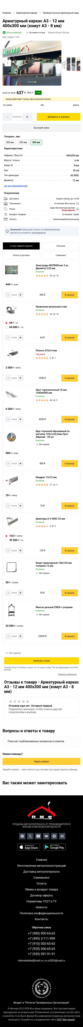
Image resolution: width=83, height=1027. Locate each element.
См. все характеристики (16, 186)
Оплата (41, 883)
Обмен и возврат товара (41, 889)
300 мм (36, 142)
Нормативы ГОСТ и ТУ (41, 901)
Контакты (41, 919)
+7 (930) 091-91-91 (41, 954)
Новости (41, 907)
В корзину (69, 295)
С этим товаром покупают (21, 246)
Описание (60, 246)
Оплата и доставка (21, 255)
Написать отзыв (41, 660)
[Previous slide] (8, 63)
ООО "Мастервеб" (66, 1019)
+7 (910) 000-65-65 (41, 944)
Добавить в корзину (59, 116)
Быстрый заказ (41, 127)
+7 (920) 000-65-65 (41, 949)
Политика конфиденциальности (41, 913)
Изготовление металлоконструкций (41, 865)
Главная (41, 859)
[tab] (28, 82)
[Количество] (17, 116)
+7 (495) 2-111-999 (41, 938)
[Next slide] (56, 63)
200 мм (10, 142)
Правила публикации (67, 674)
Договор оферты (41, 895)
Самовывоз (61, 255)
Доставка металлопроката (41, 871)
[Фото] (32, 63)
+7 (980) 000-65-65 (41, 933)
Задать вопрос (41, 761)
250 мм (23, 142)
